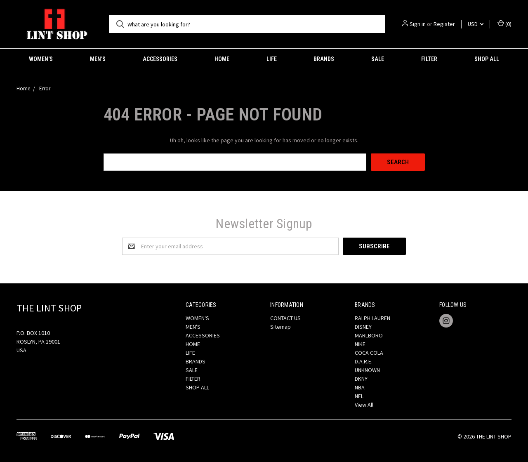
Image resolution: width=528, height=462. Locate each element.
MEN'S (98, 59)
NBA (360, 387)
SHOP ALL (486, 59)
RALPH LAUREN (372, 318)
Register (444, 24)
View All (364, 404)
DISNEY (363, 326)
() (504, 24)
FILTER (429, 59)
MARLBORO (369, 335)
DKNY (361, 378)
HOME (221, 59)
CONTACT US (285, 318)
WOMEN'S (41, 59)
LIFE (271, 59)
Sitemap (280, 326)
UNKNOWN (367, 370)
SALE (377, 59)
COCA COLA (369, 352)
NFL (359, 396)
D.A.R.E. (363, 361)
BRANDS (324, 59)
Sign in (418, 24)
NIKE (360, 344)
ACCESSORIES (160, 59)
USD (475, 24)
